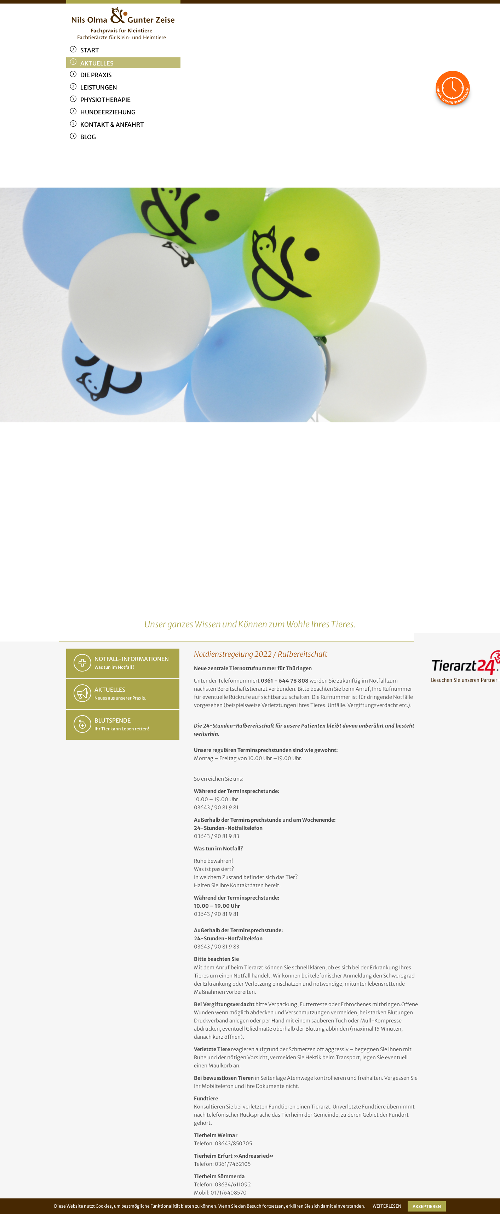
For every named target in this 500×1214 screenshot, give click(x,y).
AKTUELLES (109, 689)
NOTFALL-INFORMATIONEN (131, 658)
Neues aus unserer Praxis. (120, 698)
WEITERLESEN (387, 1206)
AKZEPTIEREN (427, 1206)
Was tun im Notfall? (114, 667)
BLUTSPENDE (112, 720)
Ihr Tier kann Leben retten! (121, 728)
